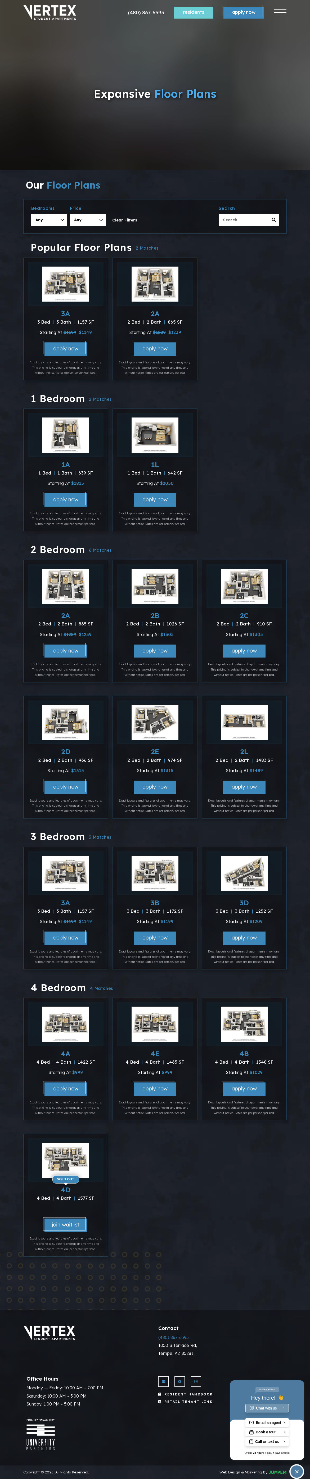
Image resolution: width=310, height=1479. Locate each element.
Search (227, 208)
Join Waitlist (65, 1224)
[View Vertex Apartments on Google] (179, 1381)
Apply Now (243, 12)
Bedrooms (43, 208)
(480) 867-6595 (146, 12)
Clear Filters (124, 220)
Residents (193, 12)
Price (76, 208)
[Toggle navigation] (280, 12)
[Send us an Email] (163, 1381)
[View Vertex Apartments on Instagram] (196, 1381)
